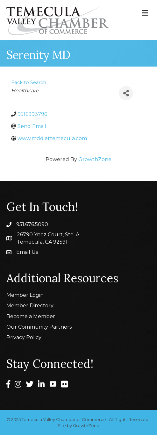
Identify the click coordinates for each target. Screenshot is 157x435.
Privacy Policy (23, 337)
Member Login (25, 295)
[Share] (126, 93)
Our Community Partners (39, 327)
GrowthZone (94, 159)
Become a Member (30, 316)
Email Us (27, 252)
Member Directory (30, 306)
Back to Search (28, 82)
